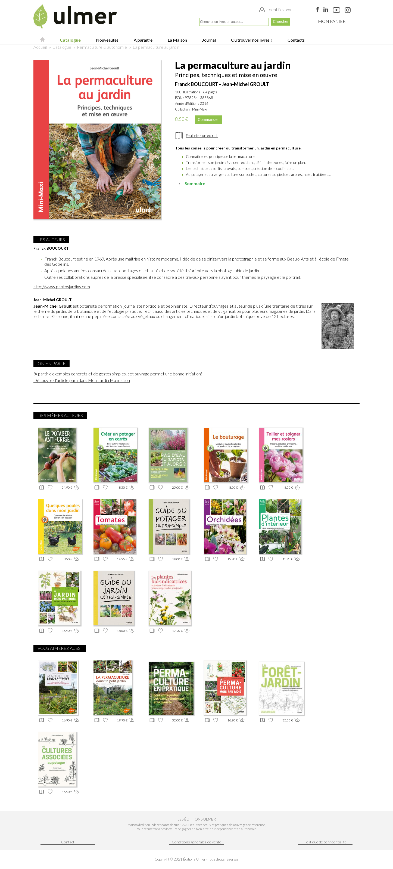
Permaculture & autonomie (102, 47)
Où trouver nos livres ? (251, 39)
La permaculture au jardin (156, 47)
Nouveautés (106, 39)
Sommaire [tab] (191, 183)
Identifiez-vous (280, 9)
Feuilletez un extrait (202, 135)
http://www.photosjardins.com (61, 286)
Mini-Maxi (199, 109)
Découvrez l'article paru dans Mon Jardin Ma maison (81, 380)
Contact (67, 842)
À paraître (142, 39)
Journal (208, 39)
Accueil (40, 47)
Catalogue (70, 39)
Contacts (296, 39)
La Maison (177, 39)
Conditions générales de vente (196, 842)
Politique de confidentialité (325, 842)
